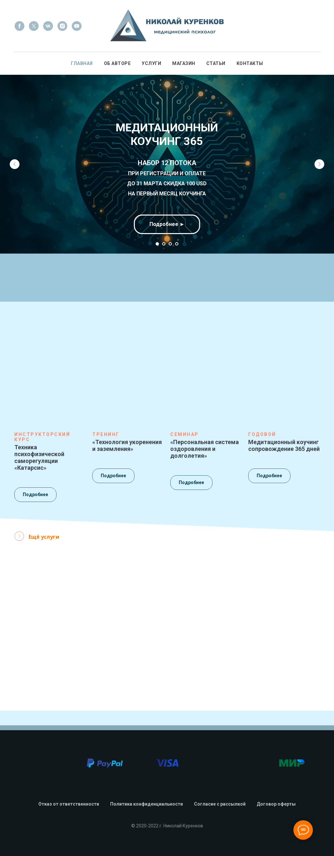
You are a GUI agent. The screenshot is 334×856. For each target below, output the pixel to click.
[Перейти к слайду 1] (157, 243)
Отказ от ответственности (68, 804)
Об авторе (117, 63)
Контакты (250, 63)
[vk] (48, 26)
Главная (82, 63)
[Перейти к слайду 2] (163, 243)
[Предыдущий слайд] (14, 164)
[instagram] (62, 26)
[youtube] (77, 26)
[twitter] (34, 26)
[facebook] (19, 26)
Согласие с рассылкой (220, 804)
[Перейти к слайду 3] (170, 243)
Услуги (151, 63)
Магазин (183, 63)
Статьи (215, 63)
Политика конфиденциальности (146, 804)
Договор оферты (276, 804)
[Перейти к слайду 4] (176, 243)
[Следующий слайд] (319, 164)
